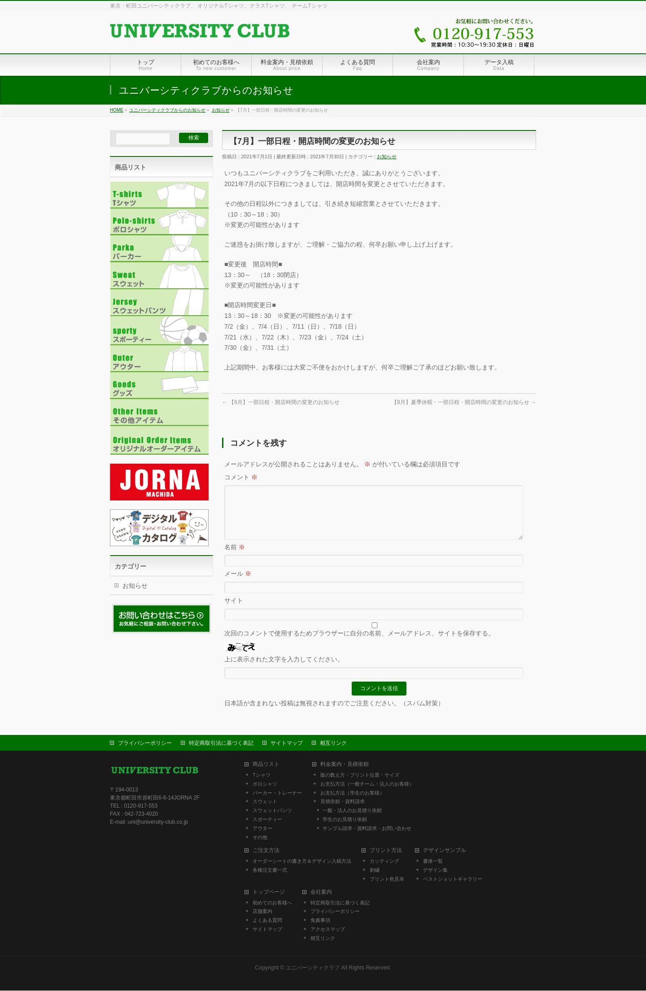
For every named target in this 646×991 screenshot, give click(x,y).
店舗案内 (262, 911)
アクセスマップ (327, 929)
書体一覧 (433, 861)
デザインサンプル (444, 851)
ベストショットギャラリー (452, 879)
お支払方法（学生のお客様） (352, 793)
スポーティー (267, 819)
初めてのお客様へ (272, 903)
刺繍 (375, 870)
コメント (241, 477)
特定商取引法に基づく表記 (221, 743)
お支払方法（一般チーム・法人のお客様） (367, 784)
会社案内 (321, 892)
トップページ (269, 892)
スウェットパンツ (272, 810)
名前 (234, 557)
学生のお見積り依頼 (345, 819)
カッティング (384, 861)
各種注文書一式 (270, 870)
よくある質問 (267, 920)
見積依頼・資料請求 (342, 801)
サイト (233, 611)
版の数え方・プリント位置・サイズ (359, 775)
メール (237, 584)
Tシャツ (262, 775)
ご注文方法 (266, 851)
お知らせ (387, 156)
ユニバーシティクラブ (313, 968)
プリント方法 (386, 851)
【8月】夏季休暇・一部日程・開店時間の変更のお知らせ (464, 402)
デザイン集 (435, 870)
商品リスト (266, 765)
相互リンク (333, 743)
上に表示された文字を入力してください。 (284, 670)
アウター (262, 828)
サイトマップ (287, 743)
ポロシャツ (265, 784)
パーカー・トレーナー (277, 793)
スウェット (265, 801)
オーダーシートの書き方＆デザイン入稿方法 (302, 861)
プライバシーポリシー (145, 743)
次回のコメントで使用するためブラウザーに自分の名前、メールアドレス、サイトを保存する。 (359, 644)
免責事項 (320, 920)
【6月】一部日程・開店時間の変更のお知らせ (281, 402)
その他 (260, 837)
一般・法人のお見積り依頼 (352, 810)
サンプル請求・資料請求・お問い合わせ (367, 828)
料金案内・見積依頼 (344, 765)
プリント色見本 (387, 879)
